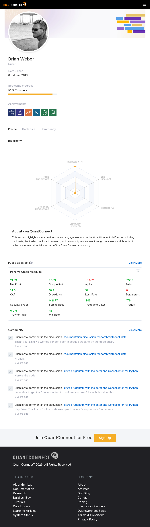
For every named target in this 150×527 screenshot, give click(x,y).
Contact (83, 497)
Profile (12, 129)
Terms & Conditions (91, 515)
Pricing (82, 502)
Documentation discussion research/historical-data (94, 337)
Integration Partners (92, 506)
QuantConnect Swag (92, 510)
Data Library (21, 506)
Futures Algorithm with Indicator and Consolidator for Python (100, 371)
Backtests (28, 129)
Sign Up (105, 438)
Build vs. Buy (22, 497)
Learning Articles (24, 510)
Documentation (23, 489)
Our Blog (84, 493)
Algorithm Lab (22, 484)
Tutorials (19, 502)
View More (135, 262)
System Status (23, 515)
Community (48, 129)
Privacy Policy (87, 519)
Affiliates (83, 489)
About (82, 484)
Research (19, 493)
